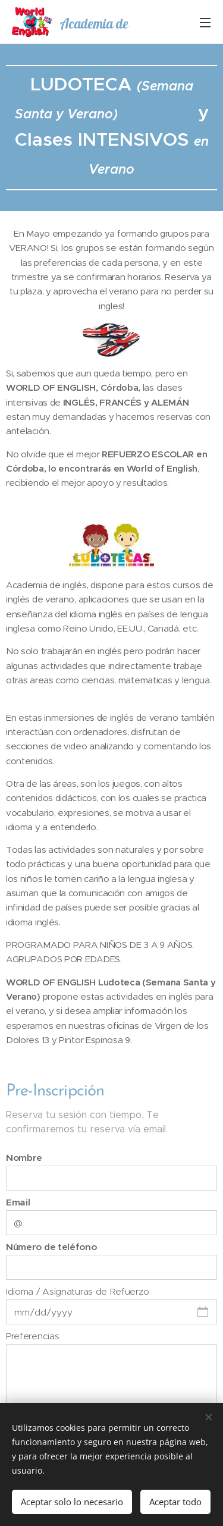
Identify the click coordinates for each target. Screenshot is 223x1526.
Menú (205, 22)
